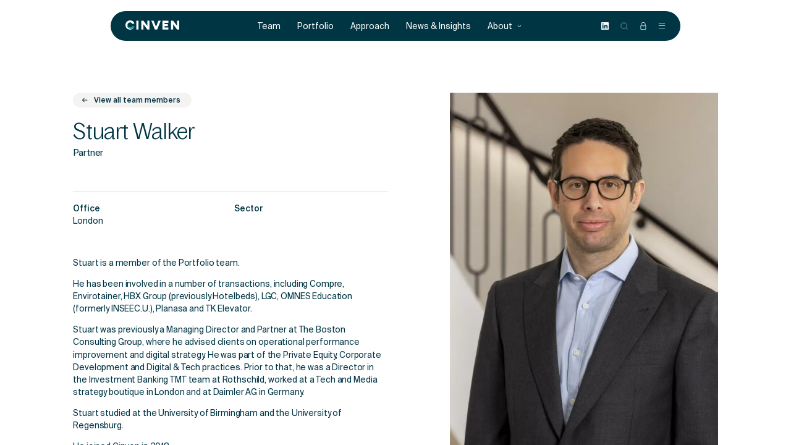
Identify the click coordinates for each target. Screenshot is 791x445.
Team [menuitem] (269, 26)
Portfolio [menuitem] (315, 26)
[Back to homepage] (152, 26)
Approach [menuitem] (369, 26)
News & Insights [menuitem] (438, 26)
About (505, 26)
